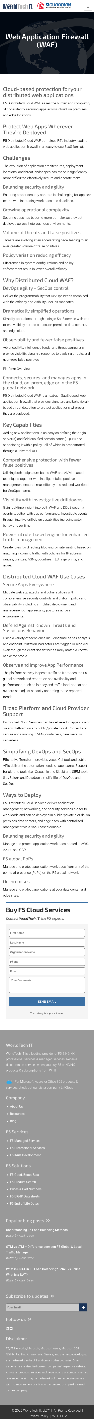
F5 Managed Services (25, 1141)
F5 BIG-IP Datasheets (25, 1196)
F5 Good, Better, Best (24, 1175)
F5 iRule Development (25, 1155)
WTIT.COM (59, 1416)
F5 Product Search (23, 1182)
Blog (13, 1121)
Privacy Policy (38, 1416)
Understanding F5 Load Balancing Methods (37, 1230)
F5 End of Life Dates (24, 1203)
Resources (17, 1114)
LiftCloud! (67, 1087)
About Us (16, 1106)
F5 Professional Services (27, 1148)
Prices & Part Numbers (26, 1189)
